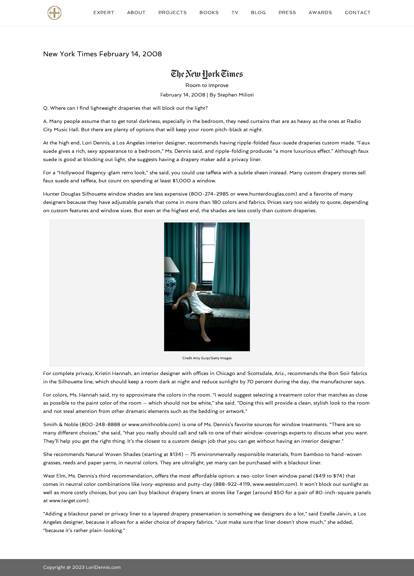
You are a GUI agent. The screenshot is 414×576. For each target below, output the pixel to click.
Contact (358, 13)
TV (234, 13)
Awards (320, 13)
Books (209, 13)
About (136, 13)
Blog (258, 13)
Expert (103, 13)
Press (287, 13)
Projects (172, 13)
